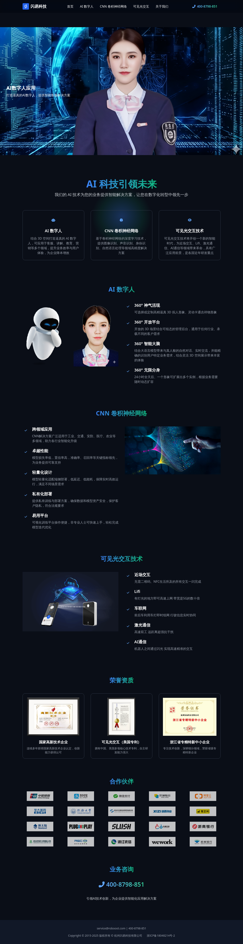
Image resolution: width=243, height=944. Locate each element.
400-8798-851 (137, 928)
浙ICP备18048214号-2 (161, 935)
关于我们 (162, 6)
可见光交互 (141, 6)
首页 (70, 6)
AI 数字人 (86, 6)
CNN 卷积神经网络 (113, 6)
